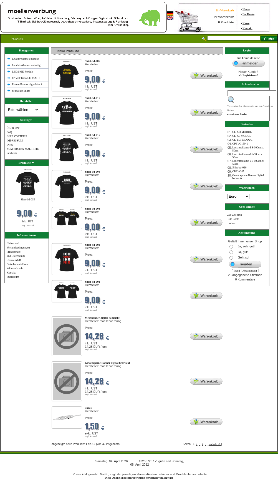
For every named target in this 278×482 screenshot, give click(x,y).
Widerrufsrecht (15, 268)
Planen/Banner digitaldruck (27, 84)
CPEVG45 (238, 171)
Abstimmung (249, 270)
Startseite (17, 38)
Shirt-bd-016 (239, 167)
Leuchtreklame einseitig (25, 58)
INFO (10, 144)
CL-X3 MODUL (241, 135)
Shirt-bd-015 (28, 199)
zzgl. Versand (28, 225)
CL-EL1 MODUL (242, 139)
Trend (236, 270)
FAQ (9, 132)
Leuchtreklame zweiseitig (26, 65)
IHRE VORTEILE (17, 136)
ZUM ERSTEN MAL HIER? (23, 148)
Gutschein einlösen (17, 264)
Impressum (13, 276)
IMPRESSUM (15, 140)
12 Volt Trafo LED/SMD (25, 77)
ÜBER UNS (13, 128)
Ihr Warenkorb (225, 10)
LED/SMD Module (23, 71)
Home (246, 9)
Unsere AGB (14, 260)
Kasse (245, 23)
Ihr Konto (248, 14)
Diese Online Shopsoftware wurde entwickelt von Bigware (139, 477)
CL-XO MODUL (242, 131)
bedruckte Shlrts (21, 90)
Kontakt (247, 28)
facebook (12, 153)
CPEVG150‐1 (240, 143)
